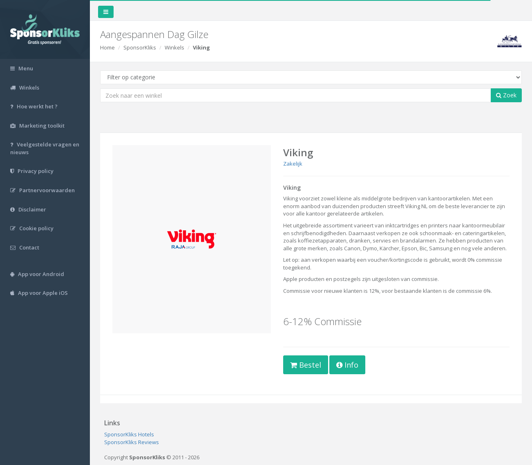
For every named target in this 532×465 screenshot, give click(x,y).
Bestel (305, 365)
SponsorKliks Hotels (129, 434)
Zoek (506, 95)
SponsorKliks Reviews (131, 442)
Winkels (174, 47)
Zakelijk (292, 163)
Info (347, 365)
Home (107, 47)
